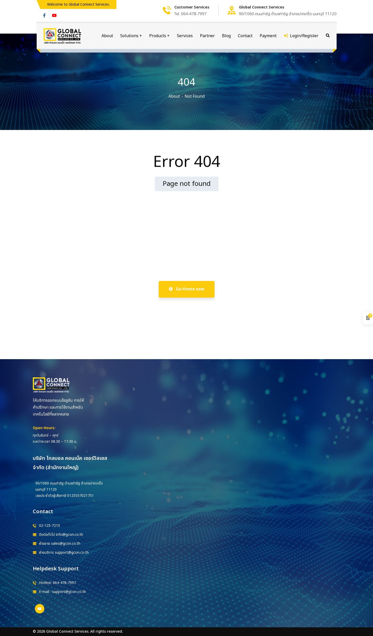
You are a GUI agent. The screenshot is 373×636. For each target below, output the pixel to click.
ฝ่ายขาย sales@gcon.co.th (59, 543)
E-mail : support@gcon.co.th (62, 591)
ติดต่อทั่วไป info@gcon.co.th (61, 534)
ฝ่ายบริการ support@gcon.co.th (64, 552)
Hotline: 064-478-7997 (57, 582)
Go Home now (187, 289)
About (174, 96)
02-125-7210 (49, 525)
